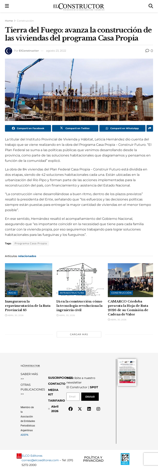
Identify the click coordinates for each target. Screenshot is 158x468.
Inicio (12, 292)
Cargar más (79, 334)
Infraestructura (72, 292)
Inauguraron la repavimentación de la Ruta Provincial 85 (27, 305)
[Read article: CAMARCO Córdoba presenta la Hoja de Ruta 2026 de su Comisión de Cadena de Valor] (131, 280)
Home (9, 20)
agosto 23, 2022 (56, 50)
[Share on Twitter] (75, 128)
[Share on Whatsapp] (122, 128)
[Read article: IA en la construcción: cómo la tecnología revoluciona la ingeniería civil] (80, 280)
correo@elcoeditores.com (40, 460)
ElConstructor (29, 50)
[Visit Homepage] (78, 6)
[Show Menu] (7, 6)
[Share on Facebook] (28, 128)
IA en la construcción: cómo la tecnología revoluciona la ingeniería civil (79, 305)
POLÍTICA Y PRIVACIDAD (93, 458)
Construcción (25, 20)
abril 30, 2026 (14, 315)
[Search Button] (151, 6)
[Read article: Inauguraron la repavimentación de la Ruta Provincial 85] (28, 280)
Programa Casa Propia (31, 243)
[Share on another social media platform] (149, 128)
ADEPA (24, 434)
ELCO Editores (32, 456)
